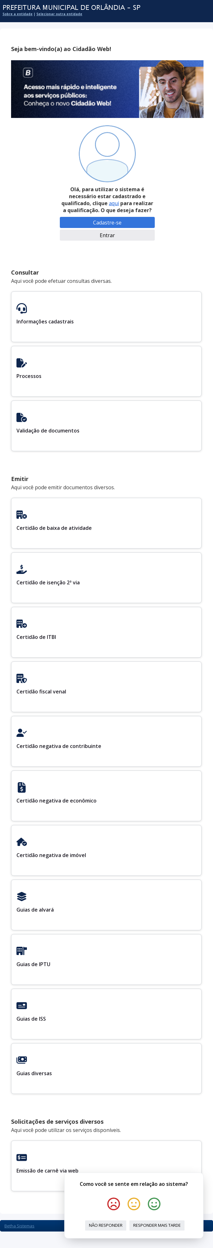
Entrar (107, 235)
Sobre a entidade (18, 14)
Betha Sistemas (19, 1226)
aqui (114, 203)
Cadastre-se (107, 222)
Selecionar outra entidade (59, 14)
